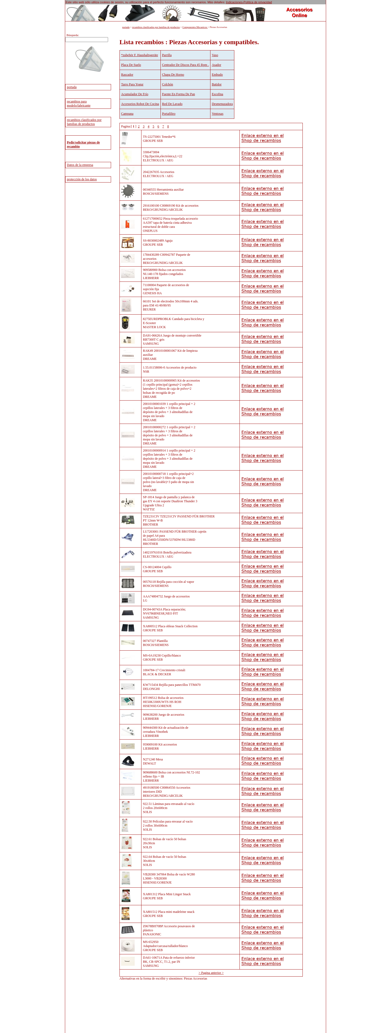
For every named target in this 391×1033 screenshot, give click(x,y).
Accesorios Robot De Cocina (140, 104)
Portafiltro (168, 114)
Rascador (127, 74)
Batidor (217, 84)
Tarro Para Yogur (132, 84)
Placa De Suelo (131, 65)
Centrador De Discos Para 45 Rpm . (185, 65)
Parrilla (167, 55)
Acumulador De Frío (134, 94)
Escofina (217, 94)
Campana (127, 114)
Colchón (167, 84)
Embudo (217, 74)
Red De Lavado (172, 104)
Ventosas (217, 114)
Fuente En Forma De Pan (178, 94)
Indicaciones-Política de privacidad (249, 2)
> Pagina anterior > (211, 973)
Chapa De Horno (173, 74)
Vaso (215, 55)
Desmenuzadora (222, 104)
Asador (216, 65)
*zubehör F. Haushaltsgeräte (139, 55)
